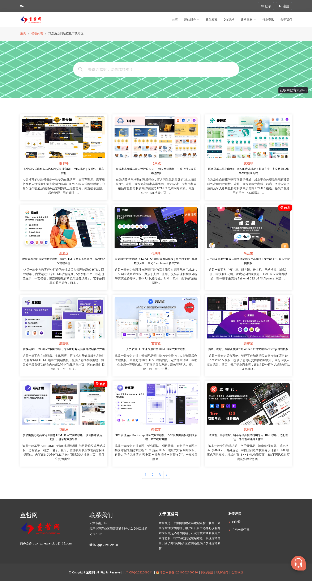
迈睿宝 (248, 343)
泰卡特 (63, 163)
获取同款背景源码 (293, 90)
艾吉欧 (156, 343)
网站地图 (206, 572)
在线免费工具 (241, 529)
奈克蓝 (156, 429)
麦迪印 (248, 163)
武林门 (248, 429)
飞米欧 (156, 163)
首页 (175, 19)
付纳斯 (156, 253)
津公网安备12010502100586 (177, 572)
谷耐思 (63, 429)
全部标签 (237, 572)
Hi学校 (236, 521)
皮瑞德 (63, 343)
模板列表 (37, 33)
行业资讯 (268, 19)
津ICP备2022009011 (139, 572)
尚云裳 (248, 253)
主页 (23, 33)
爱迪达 (63, 253)
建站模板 (212, 19)
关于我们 (286, 19)
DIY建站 (229, 19)
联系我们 (222, 572)
